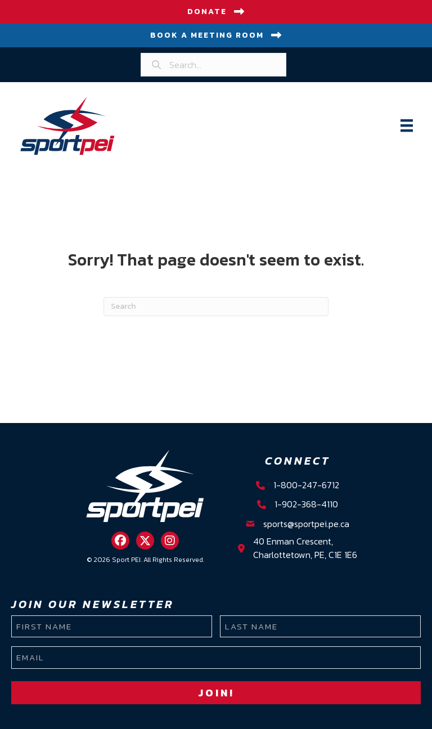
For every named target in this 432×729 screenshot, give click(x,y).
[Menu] (407, 125)
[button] (120, 541)
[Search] (216, 306)
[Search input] (213, 64)
